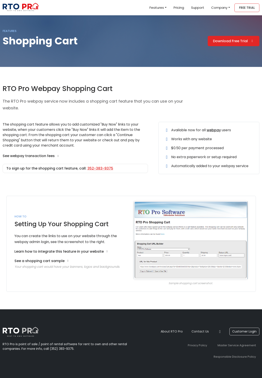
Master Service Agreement (237, 345)
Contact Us (200, 331)
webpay (214, 130)
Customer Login (244, 331)
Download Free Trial (233, 41)
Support (197, 7)
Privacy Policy (197, 345)
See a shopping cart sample (42, 260)
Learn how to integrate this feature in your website (61, 251)
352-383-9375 (100, 168)
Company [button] (219, 7)
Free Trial (247, 7)
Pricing (179, 7)
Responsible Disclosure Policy (235, 357)
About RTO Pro (172, 331)
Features (9, 31)
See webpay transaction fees (31, 155)
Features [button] (156, 7)
